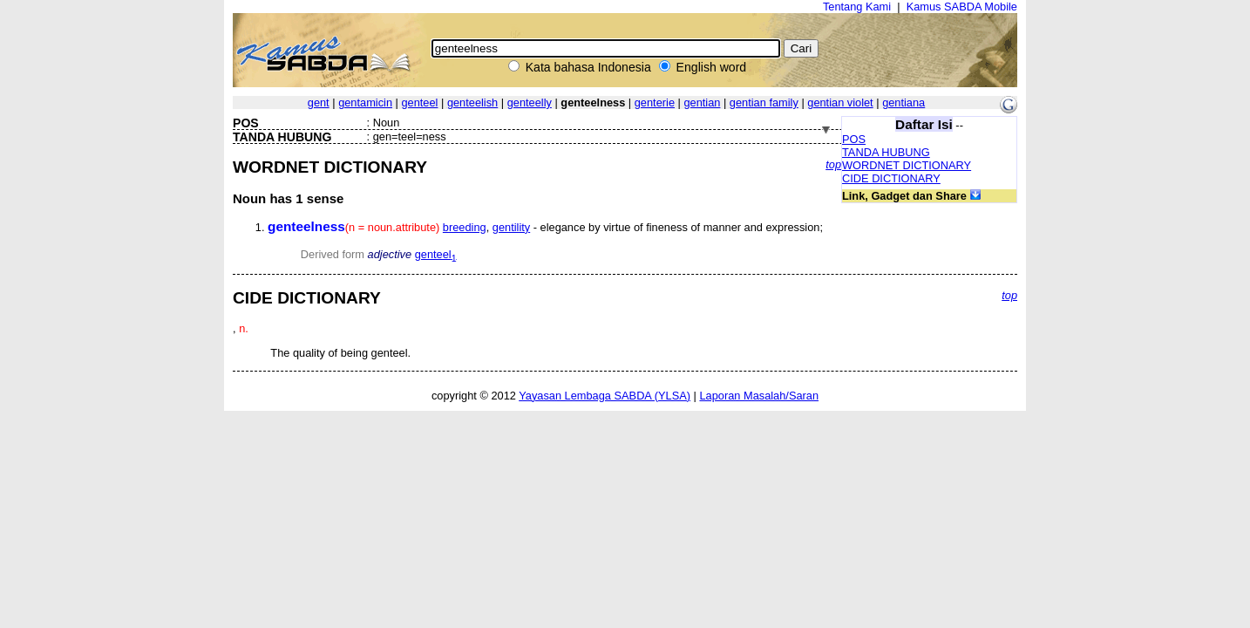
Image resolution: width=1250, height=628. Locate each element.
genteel (419, 102)
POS (854, 139)
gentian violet (840, 102)
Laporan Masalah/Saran (759, 395)
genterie (655, 102)
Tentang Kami (857, 6)
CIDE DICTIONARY (891, 178)
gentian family (764, 102)
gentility (511, 227)
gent (318, 102)
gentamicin (365, 102)
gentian (701, 102)
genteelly (529, 102)
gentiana (903, 102)
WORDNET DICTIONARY (906, 165)
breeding (464, 227)
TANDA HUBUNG (886, 152)
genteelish (472, 102)
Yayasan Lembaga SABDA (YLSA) (604, 395)
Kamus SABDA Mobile (962, 6)
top (833, 164)
